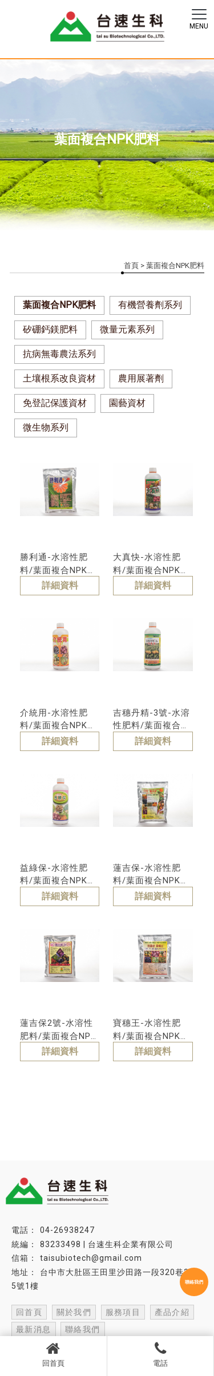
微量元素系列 (127, 329)
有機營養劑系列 (150, 304)
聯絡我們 (82, 1329)
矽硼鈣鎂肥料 (50, 329)
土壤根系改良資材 (59, 378)
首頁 (131, 265)
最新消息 (33, 1329)
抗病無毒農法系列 (59, 353)
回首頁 (53, 1354)
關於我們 (74, 1312)
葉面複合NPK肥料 (59, 304)
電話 (160, 1354)
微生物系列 (45, 427)
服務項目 (123, 1312)
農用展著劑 (141, 378)
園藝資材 (127, 402)
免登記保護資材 (55, 402)
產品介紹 (172, 1312)
